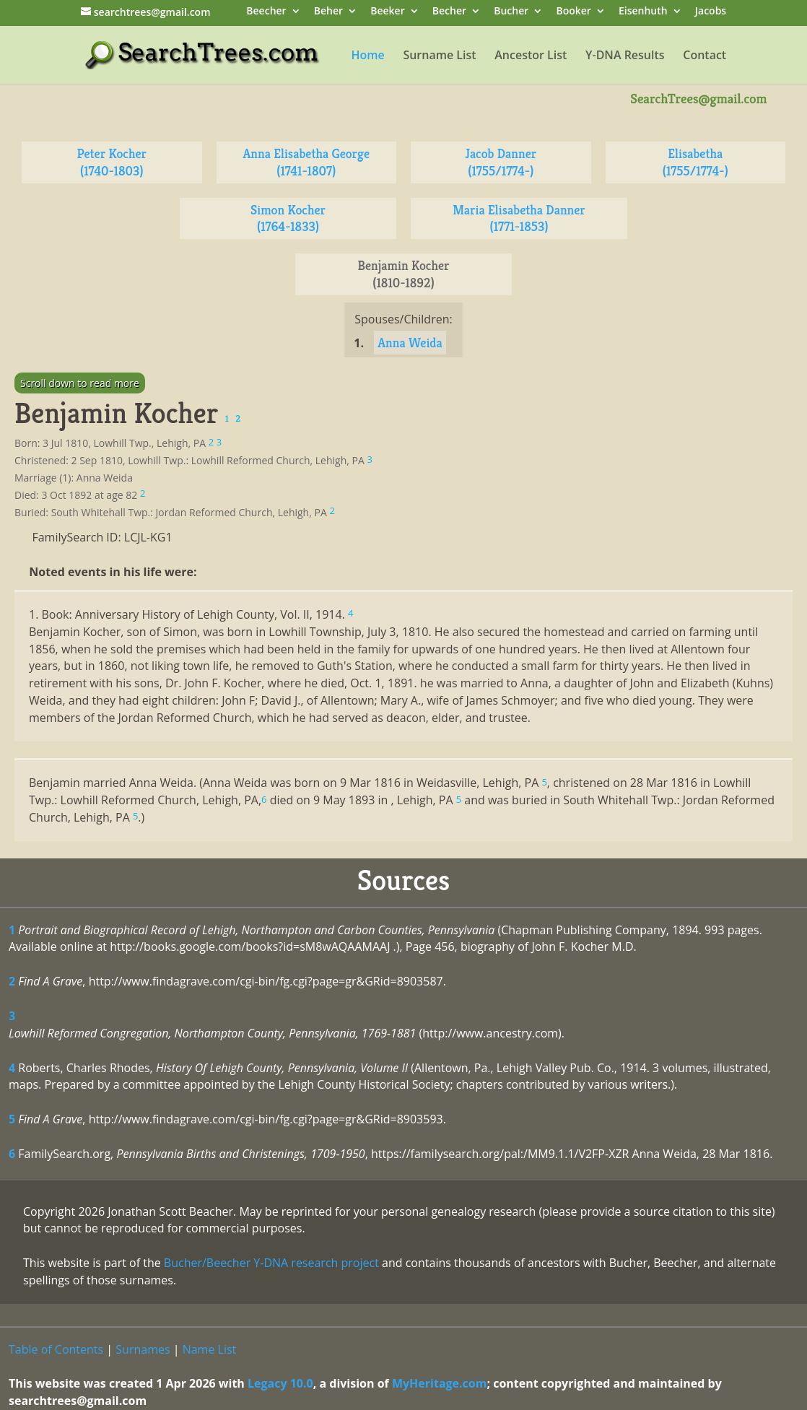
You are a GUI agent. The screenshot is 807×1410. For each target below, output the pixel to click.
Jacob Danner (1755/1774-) (500, 162)
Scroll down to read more (79, 383)
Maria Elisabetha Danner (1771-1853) (519, 218)
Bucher (511, 11)
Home (367, 56)
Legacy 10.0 (280, 1383)
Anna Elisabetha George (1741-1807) (306, 162)
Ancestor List (530, 56)
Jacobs (710, 11)
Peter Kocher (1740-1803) (112, 162)
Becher (449, 11)
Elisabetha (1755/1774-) (695, 162)
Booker (573, 11)
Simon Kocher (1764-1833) (288, 218)
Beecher (266, 11)
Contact (704, 56)
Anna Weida (410, 342)
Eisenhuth (643, 11)
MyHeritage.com (439, 1383)
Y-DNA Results (625, 56)
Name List (210, 1349)
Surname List (439, 56)
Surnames (142, 1349)
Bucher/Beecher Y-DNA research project (271, 1263)
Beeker (387, 11)
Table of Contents (56, 1349)
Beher (328, 11)
